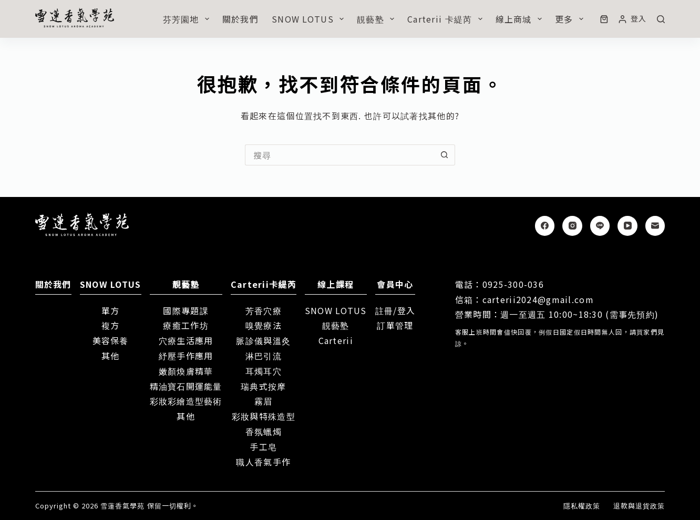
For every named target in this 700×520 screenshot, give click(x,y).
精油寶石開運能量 (186, 386)
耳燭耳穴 (263, 371)
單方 (110, 310)
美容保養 (110, 340)
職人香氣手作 (263, 461)
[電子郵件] (655, 226)
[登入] (632, 18)
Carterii (335, 340)
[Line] (600, 226)
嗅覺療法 (263, 325)
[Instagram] (572, 226)
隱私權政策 (581, 506)
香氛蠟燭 (263, 431)
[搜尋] (661, 19)
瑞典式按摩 (263, 386)
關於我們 (240, 19)
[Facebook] (545, 226)
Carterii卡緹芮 (263, 284)
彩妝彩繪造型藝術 (186, 400)
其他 (110, 355)
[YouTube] (627, 226)
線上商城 (521, 19)
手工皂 (263, 446)
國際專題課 (185, 310)
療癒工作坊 (185, 325)
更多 (571, 19)
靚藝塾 (377, 19)
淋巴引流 (263, 355)
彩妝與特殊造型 (263, 416)
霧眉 (263, 400)
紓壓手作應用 (186, 355)
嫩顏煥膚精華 (186, 371)
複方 (110, 325)
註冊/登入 (395, 310)
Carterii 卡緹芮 (447, 19)
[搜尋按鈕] (444, 154)
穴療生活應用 (186, 340)
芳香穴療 (263, 310)
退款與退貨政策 (639, 506)
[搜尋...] (339, 154)
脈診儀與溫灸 (263, 340)
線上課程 (335, 284)
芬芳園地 (188, 19)
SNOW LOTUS (310, 19)
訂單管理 (395, 325)
